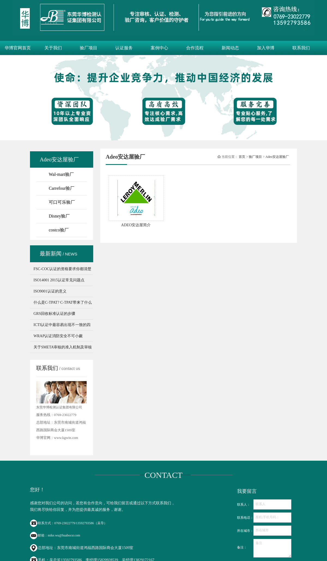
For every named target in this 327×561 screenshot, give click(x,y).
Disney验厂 (59, 216)
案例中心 (159, 48)
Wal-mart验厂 (61, 174)
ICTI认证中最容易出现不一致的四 (62, 325)
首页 (242, 157)
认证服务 (124, 48)
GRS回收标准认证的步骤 (54, 314)
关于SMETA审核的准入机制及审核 (63, 347)
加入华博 (265, 48)
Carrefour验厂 (61, 188)
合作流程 (195, 48)
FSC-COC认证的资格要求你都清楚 (62, 269)
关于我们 (53, 48)
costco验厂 (59, 230)
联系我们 (301, 48)
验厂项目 (88, 48)
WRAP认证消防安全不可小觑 (58, 336)
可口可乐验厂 (62, 202)
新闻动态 (230, 48)
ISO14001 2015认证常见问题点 (59, 280)
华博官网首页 (18, 48)
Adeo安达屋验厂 (277, 157)
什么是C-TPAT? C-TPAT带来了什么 (63, 302)
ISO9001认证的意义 (50, 291)
